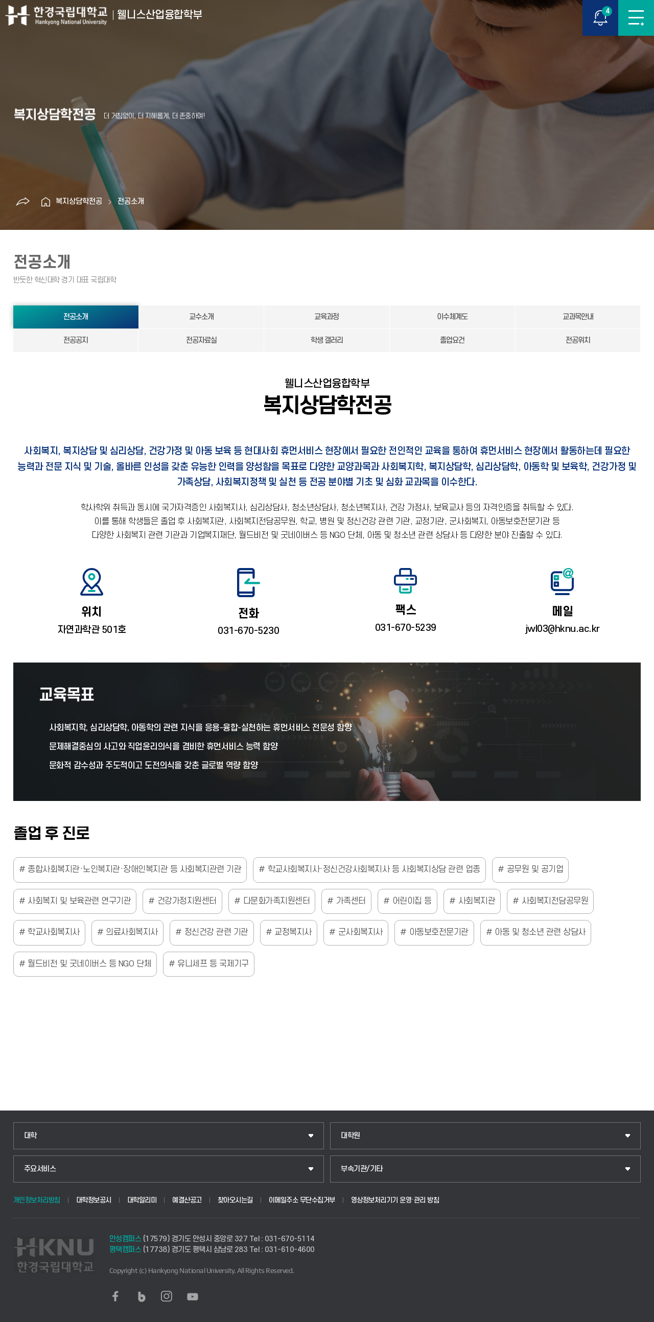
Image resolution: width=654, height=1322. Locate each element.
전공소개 (131, 201)
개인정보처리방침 (36, 1200)
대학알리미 (142, 1200)
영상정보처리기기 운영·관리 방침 (395, 1200)
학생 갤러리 (327, 340)
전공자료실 (201, 340)
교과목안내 (578, 317)
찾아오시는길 (235, 1200)
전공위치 (578, 340)
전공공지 (75, 340)
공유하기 (22, 202)
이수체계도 (452, 317)
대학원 (350, 1135)
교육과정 (326, 317)
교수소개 (201, 317)
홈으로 (45, 202)
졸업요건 (452, 340)
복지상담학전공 (79, 201)
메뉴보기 (636, 18)
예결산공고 (187, 1200)
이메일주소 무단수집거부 (302, 1200)
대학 (30, 1135)
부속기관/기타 (362, 1169)
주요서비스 (40, 1169)
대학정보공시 (93, 1200)
